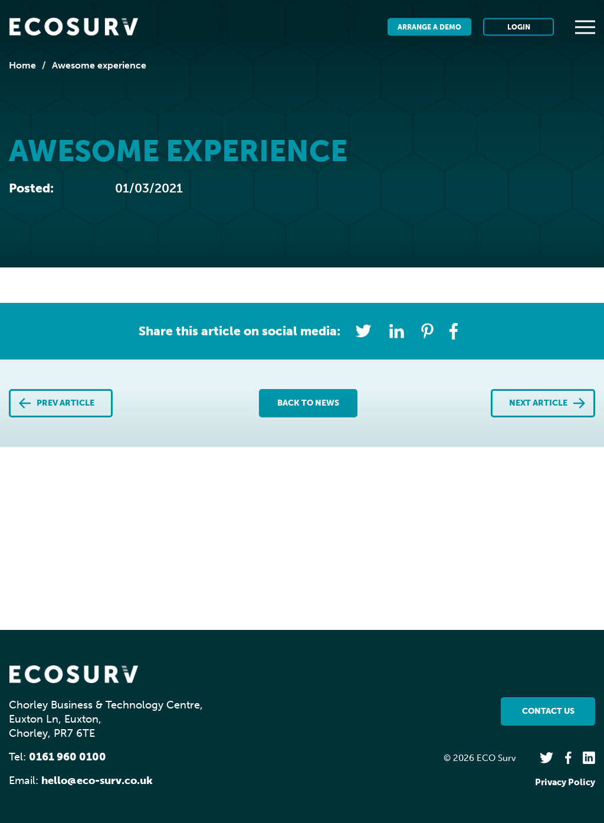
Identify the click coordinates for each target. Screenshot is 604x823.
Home (22, 65)
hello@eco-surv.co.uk (97, 780)
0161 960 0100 (67, 756)
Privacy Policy (565, 782)
